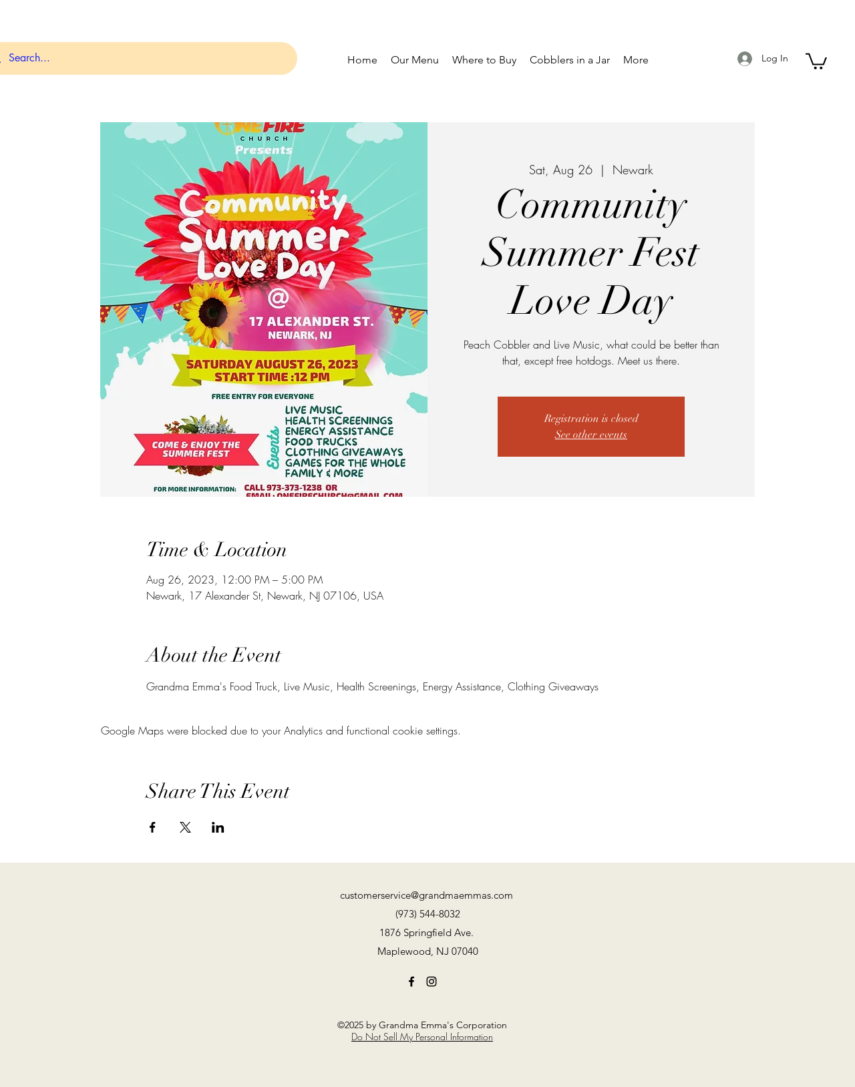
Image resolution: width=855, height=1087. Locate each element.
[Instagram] (431, 981)
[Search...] (139, 58)
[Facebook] (411, 981)
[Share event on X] (185, 827)
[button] (816, 60)
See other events (591, 434)
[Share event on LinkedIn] (218, 827)
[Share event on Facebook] (152, 827)
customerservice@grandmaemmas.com (426, 895)
